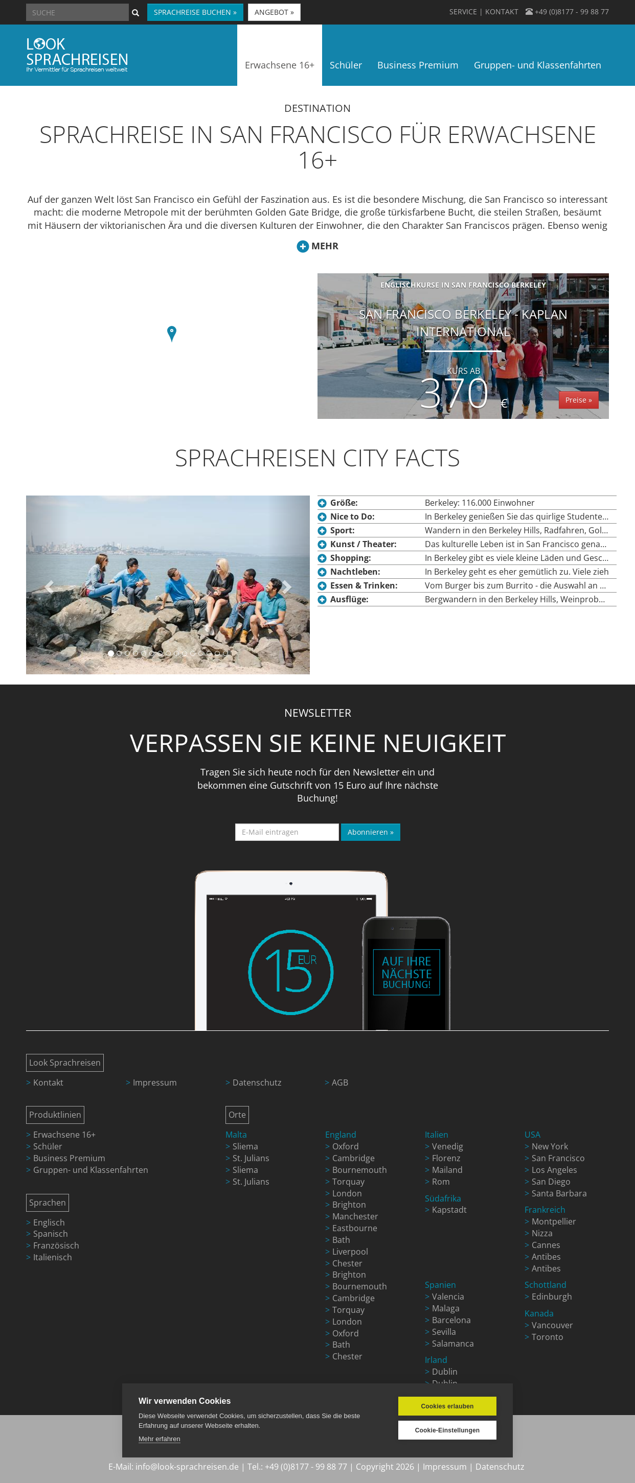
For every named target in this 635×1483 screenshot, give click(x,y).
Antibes (546, 1256)
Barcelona (451, 1320)
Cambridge (353, 1158)
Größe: (344, 502)
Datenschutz (257, 1082)
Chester (347, 1263)
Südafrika (443, 1198)
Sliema (245, 1146)
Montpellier (554, 1221)
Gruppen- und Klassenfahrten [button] (537, 65)
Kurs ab (463, 370)
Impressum (155, 1082)
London (347, 1193)
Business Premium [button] (418, 65)
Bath (341, 1239)
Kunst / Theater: (363, 544)
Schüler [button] (346, 65)
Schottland (545, 1284)
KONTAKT (501, 11)
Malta (236, 1134)
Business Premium (69, 1158)
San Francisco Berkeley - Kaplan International (463, 349)
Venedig (447, 1146)
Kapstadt (449, 1209)
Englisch (49, 1222)
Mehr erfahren (159, 1439)
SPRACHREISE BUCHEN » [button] (195, 12)
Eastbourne (354, 1228)
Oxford (345, 1146)
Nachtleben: (355, 571)
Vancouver (552, 1325)
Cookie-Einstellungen (447, 1430)
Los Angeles (554, 1169)
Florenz (446, 1158)
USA (532, 1134)
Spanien (440, 1284)
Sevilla (444, 1331)
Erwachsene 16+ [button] (279, 65)
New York (550, 1146)
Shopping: (350, 557)
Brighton (349, 1204)
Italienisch (52, 1257)
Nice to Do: (352, 516)
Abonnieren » (371, 832)
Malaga (446, 1308)
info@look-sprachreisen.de (187, 1466)
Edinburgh (552, 1296)
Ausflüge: (349, 599)
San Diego (551, 1181)
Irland (436, 1360)
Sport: (342, 530)
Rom (441, 1181)
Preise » (578, 400)
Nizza (542, 1233)
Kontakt (48, 1082)
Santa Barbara (559, 1193)
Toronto (547, 1337)
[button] (171, 335)
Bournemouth (359, 1169)
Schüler (47, 1146)
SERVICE (463, 11)
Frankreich (545, 1209)
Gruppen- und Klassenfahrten (90, 1169)
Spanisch (50, 1233)
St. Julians (251, 1158)
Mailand (447, 1169)
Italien (436, 1134)
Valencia (448, 1296)
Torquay (348, 1181)
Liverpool (350, 1251)
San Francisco (558, 1158)
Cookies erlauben (447, 1406)
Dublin (445, 1371)
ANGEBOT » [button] (274, 12)
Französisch (56, 1245)
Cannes (546, 1245)
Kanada (539, 1313)
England (340, 1134)
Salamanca (453, 1343)
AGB (340, 1082)
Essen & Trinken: (364, 585)
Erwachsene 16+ (64, 1134)
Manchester (355, 1216)
